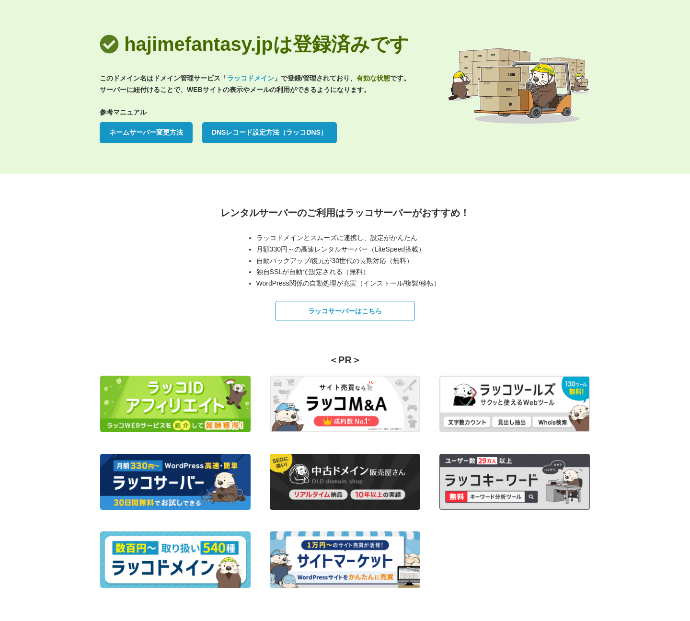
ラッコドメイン (250, 78)
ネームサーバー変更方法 (146, 132)
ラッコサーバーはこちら (345, 311)
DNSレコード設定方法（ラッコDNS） (269, 132)
